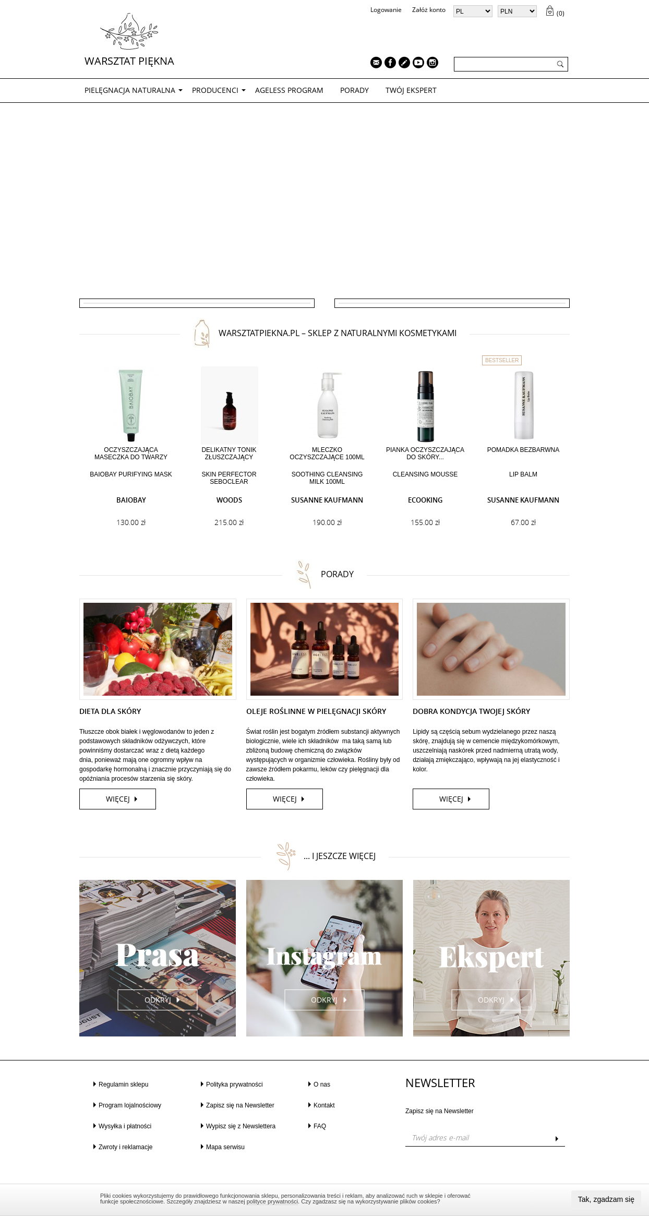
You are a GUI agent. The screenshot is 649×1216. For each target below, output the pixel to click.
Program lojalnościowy (130, 1105)
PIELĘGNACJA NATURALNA (130, 90)
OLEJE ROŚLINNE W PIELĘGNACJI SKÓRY (316, 711)
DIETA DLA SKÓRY (110, 711)
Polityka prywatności (234, 1084)
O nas (322, 1084)
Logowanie (386, 9)
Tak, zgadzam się (606, 1199)
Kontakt (324, 1105)
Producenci (215, 90)
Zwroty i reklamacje (125, 1147)
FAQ (320, 1126)
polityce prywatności (272, 1201)
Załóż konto (429, 9)
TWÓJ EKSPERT (411, 90)
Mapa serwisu (225, 1147)
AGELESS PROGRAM (289, 90)
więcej (118, 799)
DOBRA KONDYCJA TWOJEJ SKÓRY (471, 711)
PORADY (354, 90)
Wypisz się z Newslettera (240, 1126)
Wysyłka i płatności (125, 1126)
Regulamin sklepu (123, 1084)
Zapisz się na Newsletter (240, 1105)
